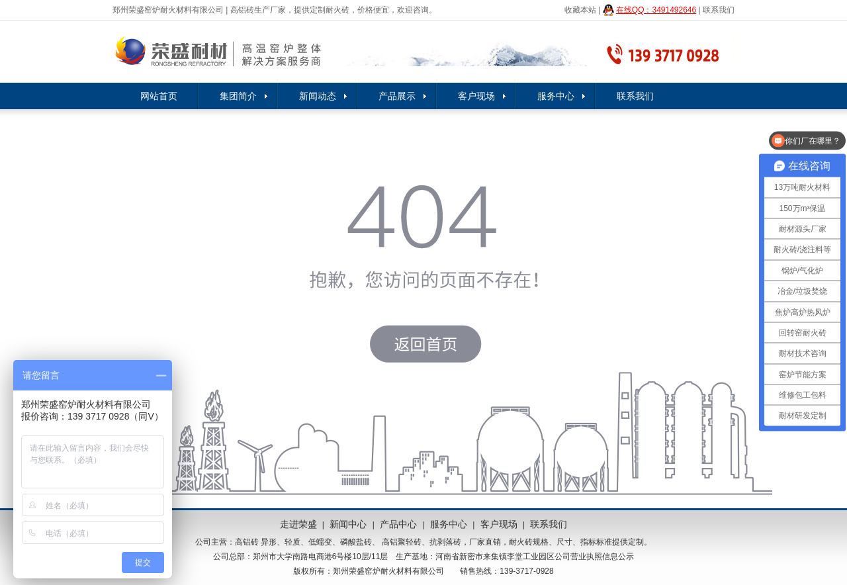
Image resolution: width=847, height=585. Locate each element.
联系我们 (719, 10)
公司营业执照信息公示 (594, 556)
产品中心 (398, 524)
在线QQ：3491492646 (656, 10)
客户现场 (476, 96)
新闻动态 (317, 96)
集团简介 (238, 96)
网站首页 (158, 96)
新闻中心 (348, 524)
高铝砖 (247, 542)
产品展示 (397, 96)
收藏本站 (580, 10)
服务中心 (555, 96)
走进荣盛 (298, 524)
